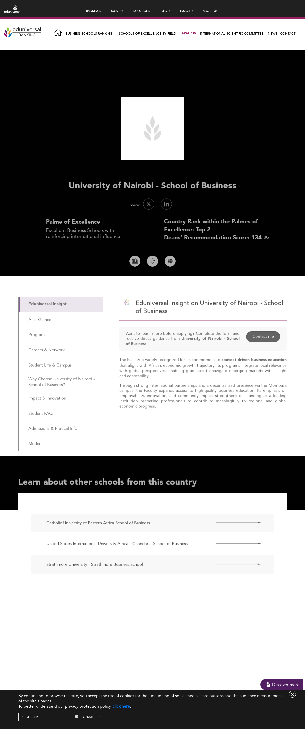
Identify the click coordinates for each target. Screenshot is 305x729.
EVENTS (165, 10)
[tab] (61, 319)
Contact (287, 33)
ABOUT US (210, 10)
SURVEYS (117, 10)
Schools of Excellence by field (147, 33)
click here (121, 706)
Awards (188, 33)
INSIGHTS (187, 10)
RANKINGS (93, 10)
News (272, 33)
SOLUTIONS (141, 10)
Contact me (263, 351)
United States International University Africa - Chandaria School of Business (117, 558)
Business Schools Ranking (89, 33)
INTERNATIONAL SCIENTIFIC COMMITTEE (231, 33)
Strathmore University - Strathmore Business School (94, 579)
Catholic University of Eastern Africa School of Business (98, 537)
